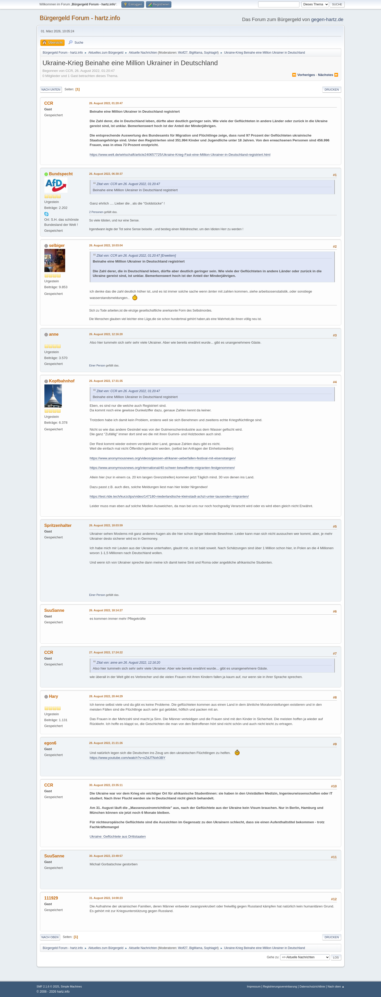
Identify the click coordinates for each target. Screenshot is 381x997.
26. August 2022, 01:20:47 (106, 103)
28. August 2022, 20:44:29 (106, 696)
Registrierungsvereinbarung (280, 986)
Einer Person (97, 365)
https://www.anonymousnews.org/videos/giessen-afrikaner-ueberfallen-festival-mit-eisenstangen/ (163, 458)
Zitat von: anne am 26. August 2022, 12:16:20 (128, 662)
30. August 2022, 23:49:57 (106, 855)
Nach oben (50, 937)
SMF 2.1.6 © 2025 (48, 986)
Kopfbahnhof (61, 381)
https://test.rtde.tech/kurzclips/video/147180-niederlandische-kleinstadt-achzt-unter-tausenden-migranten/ (169, 496)
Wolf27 (183, 52)
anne (53, 334)
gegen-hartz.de (327, 19)
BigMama (195, 52)
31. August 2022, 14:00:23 (106, 897)
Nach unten (51, 89)
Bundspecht (61, 174)
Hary (53, 696)
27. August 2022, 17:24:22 (106, 652)
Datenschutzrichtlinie (312, 986)
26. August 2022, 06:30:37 (106, 173)
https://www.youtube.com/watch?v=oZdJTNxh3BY (127, 758)
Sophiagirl (211, 52)
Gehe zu (272, 957)
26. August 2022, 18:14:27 (106, 610)
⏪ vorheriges (303, 75)
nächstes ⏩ (328, 75)
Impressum (254, 986)
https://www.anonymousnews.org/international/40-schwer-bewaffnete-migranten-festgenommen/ (162, 468)
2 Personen (96, 212)
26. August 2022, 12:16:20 (106, 334)
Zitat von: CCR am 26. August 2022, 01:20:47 (128, 184)
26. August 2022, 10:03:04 (106, 245)
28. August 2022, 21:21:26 (106, 742)
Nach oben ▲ (336, 986)
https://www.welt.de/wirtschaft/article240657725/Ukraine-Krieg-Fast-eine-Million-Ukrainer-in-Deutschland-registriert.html (180, 155)
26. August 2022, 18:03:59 (106, 525)
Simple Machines (71, 986)
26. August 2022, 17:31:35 (106, 380)
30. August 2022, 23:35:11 (106, 785)
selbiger (57, 245)
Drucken (332, 89)
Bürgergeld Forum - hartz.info (80, 17)
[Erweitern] (168, 255)
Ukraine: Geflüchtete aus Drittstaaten (118, 836)
